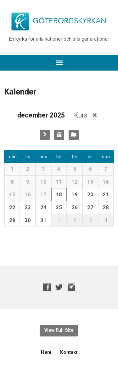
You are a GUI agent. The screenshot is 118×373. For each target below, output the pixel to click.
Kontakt (68, 352)
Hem (46, 352)
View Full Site (59, 330)
